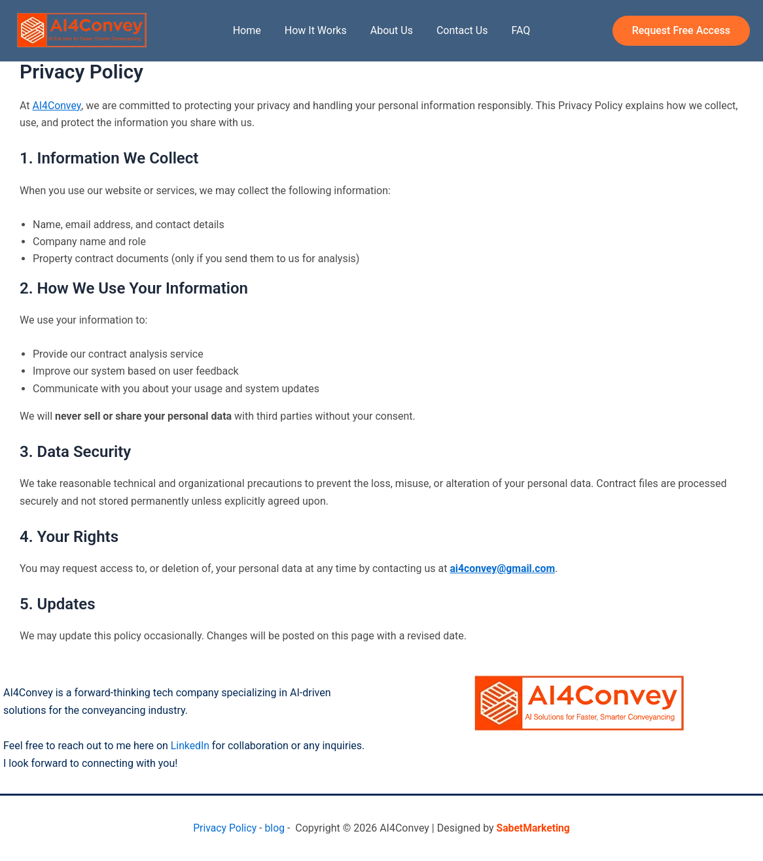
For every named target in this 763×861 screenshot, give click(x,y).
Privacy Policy (224, 828)
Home (252, 30)
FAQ (515, 30)
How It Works (318, 30)
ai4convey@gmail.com (503, 568)
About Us (391, 30)
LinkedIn (192, 745)
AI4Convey (57, 105)
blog (274, 828)
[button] (681, 31)
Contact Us (460, 30)
